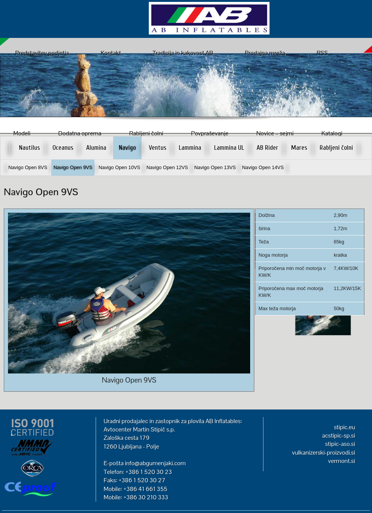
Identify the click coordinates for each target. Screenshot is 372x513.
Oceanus (62, 148)
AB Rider (267, 148)
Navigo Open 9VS (73, 167)
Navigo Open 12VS (167, 167)
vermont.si (341, 461)
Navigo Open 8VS (27, 167)
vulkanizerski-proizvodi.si (323, 453)
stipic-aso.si (340, 444)
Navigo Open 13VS (215, 167)
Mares (299, 148)
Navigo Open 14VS (263, 167)
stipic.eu (344, 427)
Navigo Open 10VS (119, 167)
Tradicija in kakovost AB (183, 53)
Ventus (157, 148)
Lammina (190, 148)
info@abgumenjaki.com (155, 463)
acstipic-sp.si (338, 435)
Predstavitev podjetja (42, 53)
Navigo (127, 148)
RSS (322, 53)
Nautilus (29, 148)
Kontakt (111, 53)
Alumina (96, 148)
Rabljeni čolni (336, 148)
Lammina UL (229, 148)
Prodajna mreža (265, 53)
